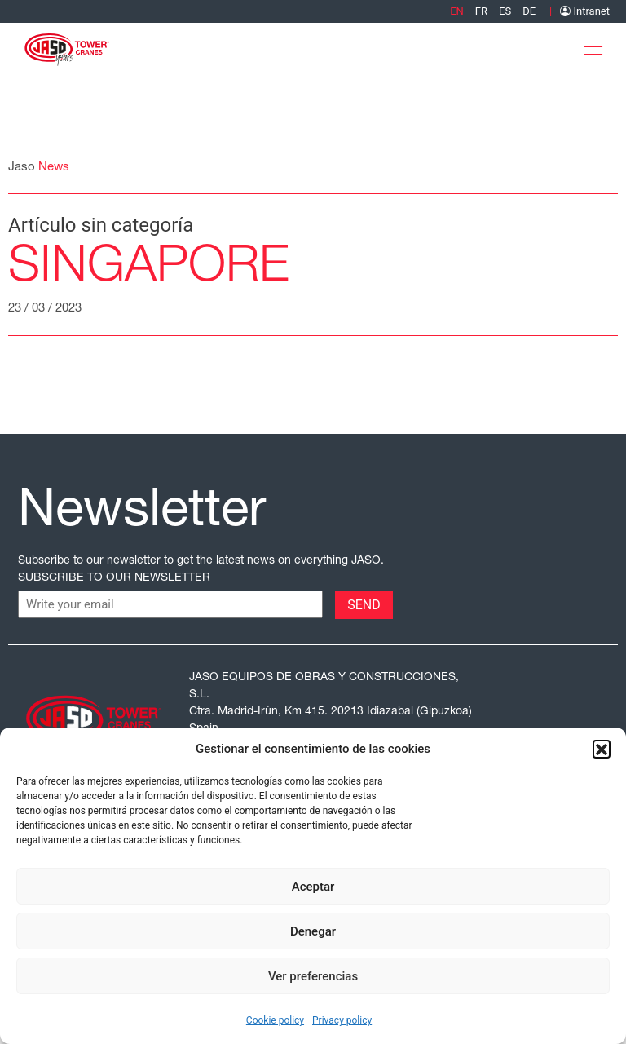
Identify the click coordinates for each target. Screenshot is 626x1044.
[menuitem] (457, 11)
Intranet (585, 11)
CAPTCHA (48, 604)
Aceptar (313, 886)
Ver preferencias (313, 976)
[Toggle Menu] (597, 47)
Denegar (313, 931)
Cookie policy (275, 1020)
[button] (601, 749)
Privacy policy (342, 1020)
